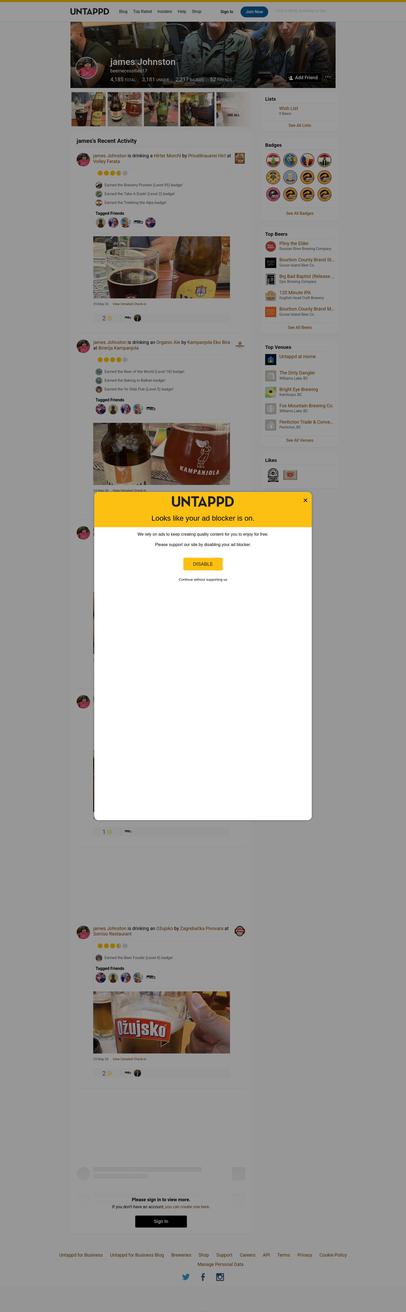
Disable (203, 564)
